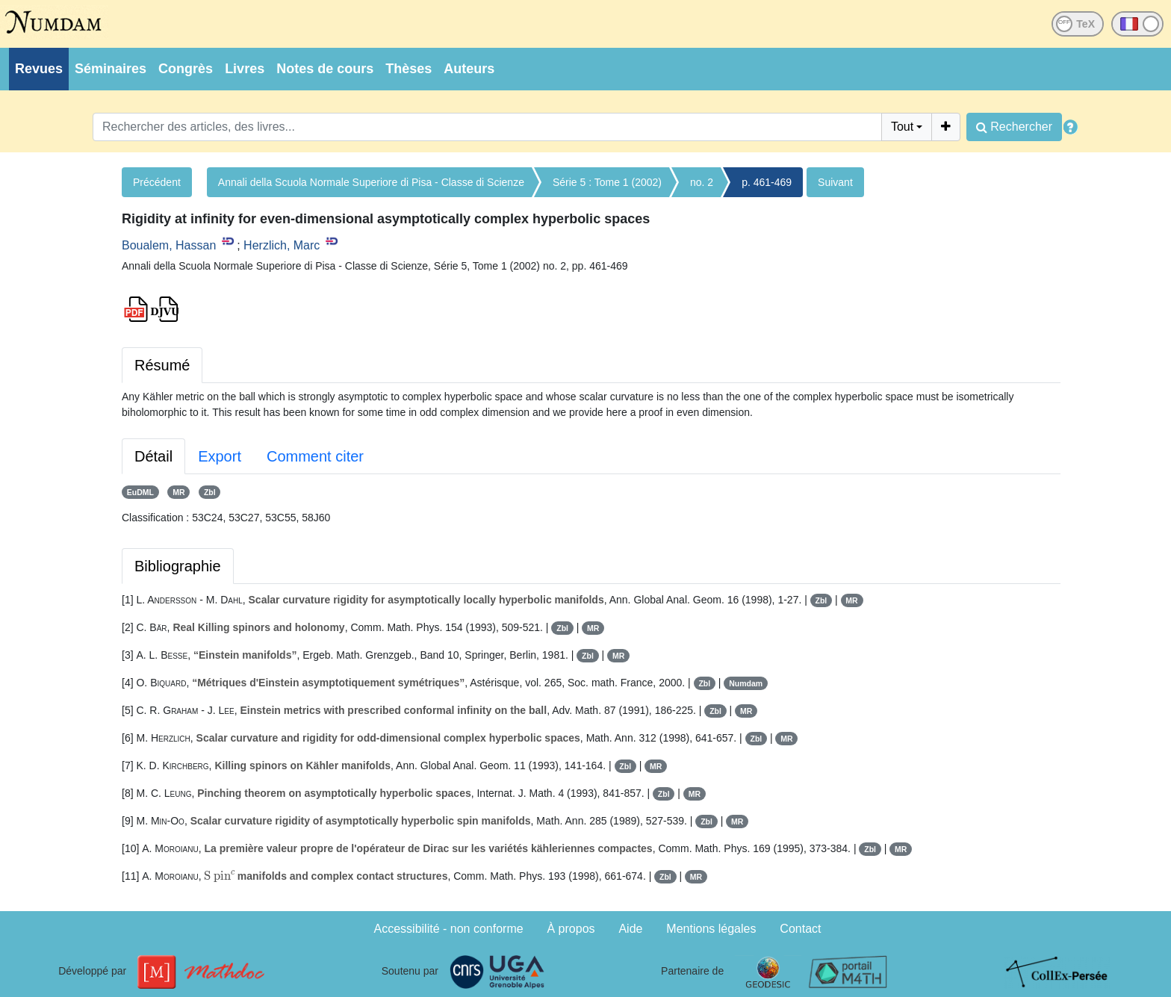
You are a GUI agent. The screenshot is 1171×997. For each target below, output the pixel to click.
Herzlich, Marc (281, 245)
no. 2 (701, 182)
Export (219, 456)
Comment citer (315, 456)
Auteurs (469, 68)
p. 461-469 (767, 182)
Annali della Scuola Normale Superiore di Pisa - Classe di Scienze (371, 182)
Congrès (185, 68)
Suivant (835, 182)
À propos (571, 928)
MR (178, 492)
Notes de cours (324, 68)
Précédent (157, 182)
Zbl (210, 492)
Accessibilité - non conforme (449, 928)
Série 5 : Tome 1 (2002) (607, 182)
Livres (244, 68)
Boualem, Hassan (169, 245)
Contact (800, 928)
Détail (153, 456)
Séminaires (110, 68)
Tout (902, 126)
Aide (630, 928)
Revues (39, 68)
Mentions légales (711, 928)
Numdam (745, 683)
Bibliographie (177, 566)
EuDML (140, 492)
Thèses (408, 68)
